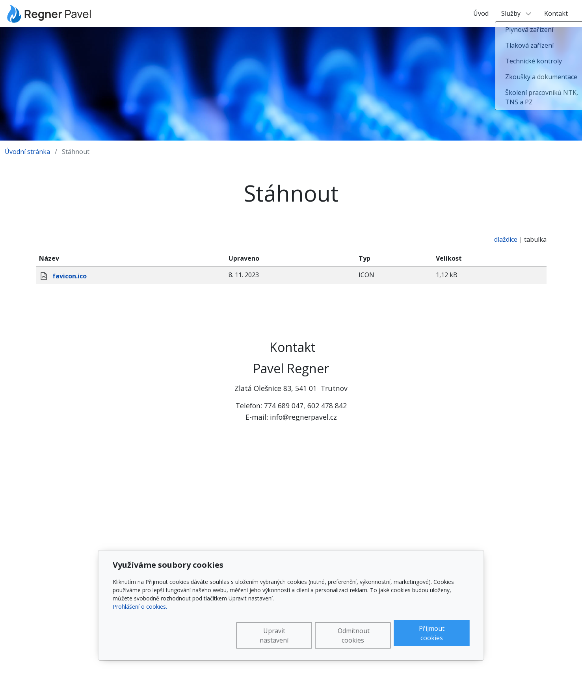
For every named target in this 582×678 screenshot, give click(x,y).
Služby (516, 13)
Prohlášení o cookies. (140, 606)
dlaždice (505, 239)
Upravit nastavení (274, 635)
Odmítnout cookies (354, 635)
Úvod (481, 13)
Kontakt (556, 13)
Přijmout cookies (431, 633)
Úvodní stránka (27, 151)
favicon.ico (69, 276)
